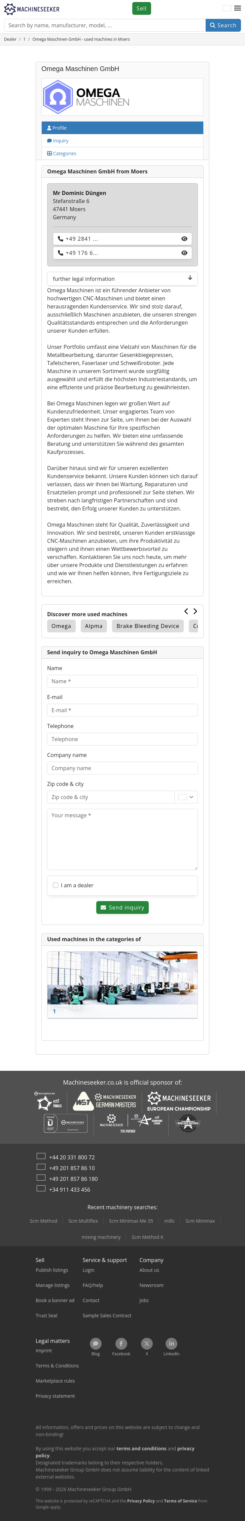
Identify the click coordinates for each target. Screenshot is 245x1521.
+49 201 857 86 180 (73, 1179)
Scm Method (43, 1221)
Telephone (60, 726)
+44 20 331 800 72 (72, 1157)
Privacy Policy (141, 1501)
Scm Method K (147, 1237)
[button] (237, 8)
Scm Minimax (200, 1221)
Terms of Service (180, 1501)
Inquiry (58, 140)
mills (169, 1221)
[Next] (195, 611)
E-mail (55, 697)
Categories (61, 153)
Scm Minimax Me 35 (131, 1221)
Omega (61, 626)
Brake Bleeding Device (147, 626)
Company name (67, 755)
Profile (57, 128)
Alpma (94, 626)
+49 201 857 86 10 (72, 1168)
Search (223, 25)
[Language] (227, 8)
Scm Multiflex (83, 1221)
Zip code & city (65, 784)
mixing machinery (100, 1237)
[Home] (10, 39)
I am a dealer (77, 885)
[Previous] (186, 611)
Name (54, 668)
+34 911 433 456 (69, 1189)
